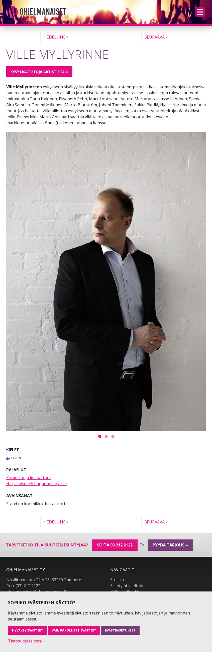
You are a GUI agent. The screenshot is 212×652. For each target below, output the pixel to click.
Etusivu (117, 579)
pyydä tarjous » (170, 545)
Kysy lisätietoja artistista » (39, 71)
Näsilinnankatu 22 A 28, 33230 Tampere (43, 579)
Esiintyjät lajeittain (127, 585)
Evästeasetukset (120, 630)
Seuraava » (156, 37)
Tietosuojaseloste (25, 641)
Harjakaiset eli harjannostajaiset (36, 483)
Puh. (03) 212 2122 (23, 585)
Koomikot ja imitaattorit (28, 477)
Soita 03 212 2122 (115, 545)
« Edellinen (56, 37)
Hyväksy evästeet (27, 630)
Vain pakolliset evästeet (74, 630)
